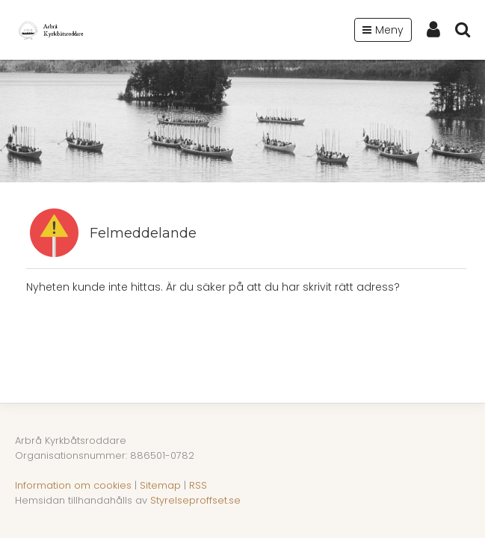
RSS (198, 485)
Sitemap (160, 485)
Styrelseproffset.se (195, 500)
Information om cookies (73, 485)
